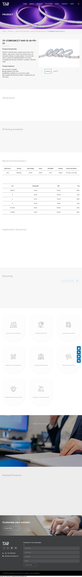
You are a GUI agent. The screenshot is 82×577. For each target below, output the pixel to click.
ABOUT (31, 4)
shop (72, 4)
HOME (4, 31)
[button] (41, 71)
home (25, 4)
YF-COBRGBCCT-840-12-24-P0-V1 (56, 31)
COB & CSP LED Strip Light (22, 31)
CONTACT (65, 4)
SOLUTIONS (48, 4)
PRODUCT (39, 4)
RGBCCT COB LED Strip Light (38, 31)
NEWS (57, 4)
